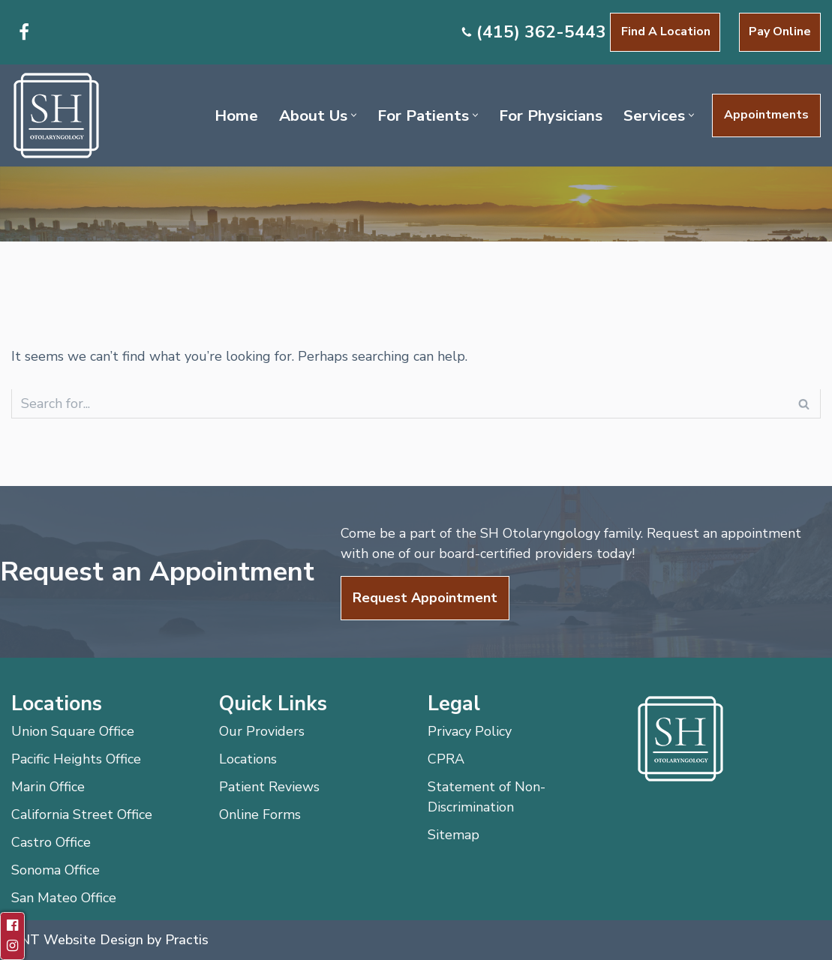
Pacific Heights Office (76, 759)
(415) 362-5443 (541, 32)
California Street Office (81, 815)
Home (236, 115)
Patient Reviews (269, 787)
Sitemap (453, 835)
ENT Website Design (77, 940)
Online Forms (260, 815)
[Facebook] (24, 32)
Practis (187, 940)
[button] (353, 115)
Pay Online (780, 31)
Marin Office (48, 787)
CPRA (446, 759)
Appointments (766, 114)
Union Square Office (72, 731)
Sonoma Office (55, 870)
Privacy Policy (470, 731)
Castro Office (51, 842)
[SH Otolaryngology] (56, 115)
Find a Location (665, 31)
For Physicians (550, 115)
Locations (248, 759)
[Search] (399, 403)
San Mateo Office (63, 898)
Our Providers (262, 731)
